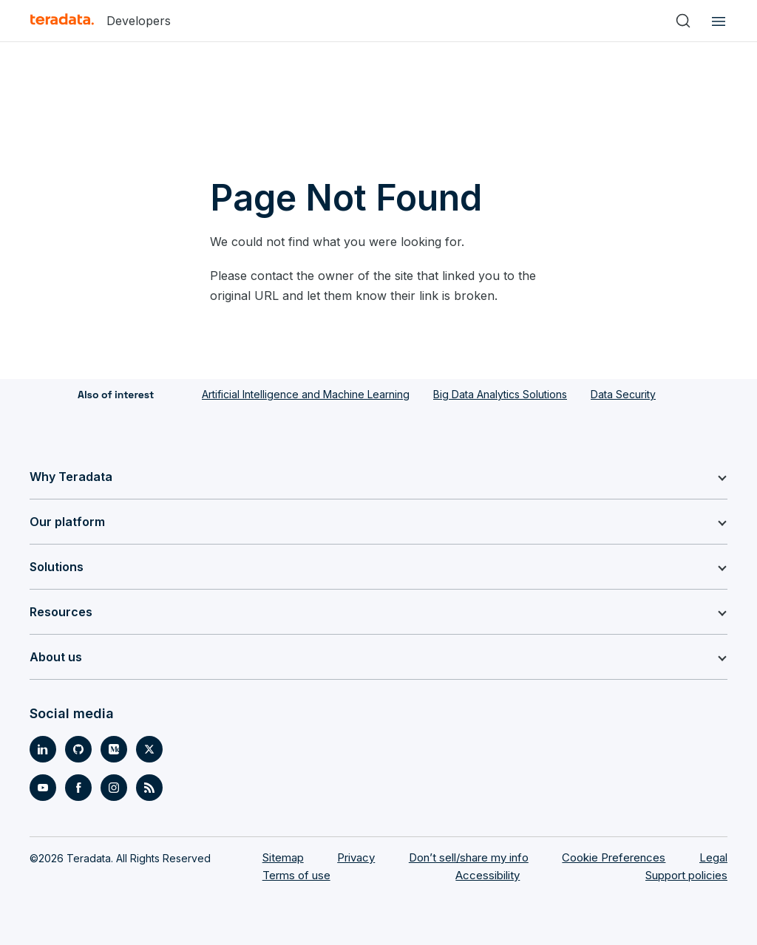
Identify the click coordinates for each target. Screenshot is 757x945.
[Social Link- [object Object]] (43, 749)
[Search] (683, 21)
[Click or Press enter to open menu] (716, 21)
